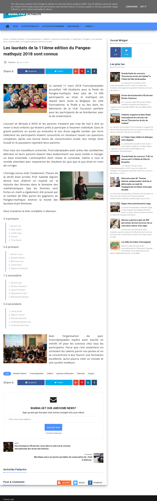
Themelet (150, 498)
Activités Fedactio (30, 26)
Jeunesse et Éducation (61, 39)
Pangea (86, 39)
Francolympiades (34, 39)
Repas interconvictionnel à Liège (136, 204)
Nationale (77, 39)
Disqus (82, 465)
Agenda (89, 26)
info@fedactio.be (10, 490)
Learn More (132, 7)
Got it (143, 7)
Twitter (59, 71)
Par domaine (73, 26)
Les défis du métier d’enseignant (136, 242)
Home (5, 39)
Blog (15, 26)
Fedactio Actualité (10, 498)
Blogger (66, 465)
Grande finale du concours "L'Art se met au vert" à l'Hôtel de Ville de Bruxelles (137, 159)
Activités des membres (53, 26)
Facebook (31, 71)
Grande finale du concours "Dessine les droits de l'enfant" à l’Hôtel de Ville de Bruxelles (135, 76)
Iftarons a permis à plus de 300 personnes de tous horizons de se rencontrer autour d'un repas (136, 223)
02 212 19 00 (8, 492)
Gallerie (46, 39)
